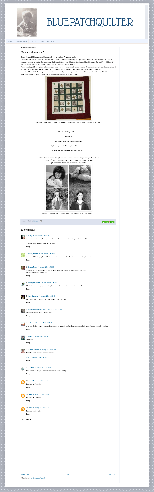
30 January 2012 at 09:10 (50, 283)
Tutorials (34, 41)
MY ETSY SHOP (47, 41)
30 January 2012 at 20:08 (43, 323)
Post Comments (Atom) (37, 478)
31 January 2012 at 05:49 (42, 367)
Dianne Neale (32, 267)
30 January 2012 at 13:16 (47, 296)
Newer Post (25, 474)
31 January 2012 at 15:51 (40, 381)
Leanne (31, 367)
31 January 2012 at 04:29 (47, 350)
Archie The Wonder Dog (36, 309)
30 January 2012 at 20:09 (41, 336)
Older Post (112, 474)
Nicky (30, 236)
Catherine (31, 323)
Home (10, 41)
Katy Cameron (33, 296)
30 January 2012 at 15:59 (53, 309)
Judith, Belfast (33, 254)
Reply (28, 246)
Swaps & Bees (21, 41)
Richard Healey (33, 350)
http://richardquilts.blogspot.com (36, 357)
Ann (30, 381)
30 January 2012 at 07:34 (41, 236)
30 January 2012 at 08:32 (47, 254)
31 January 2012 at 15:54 (40, 408)
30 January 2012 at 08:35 (46, 267)
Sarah (30, 336)
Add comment (26, 419)
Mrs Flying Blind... (34, 283)
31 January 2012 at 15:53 (40, 394)
